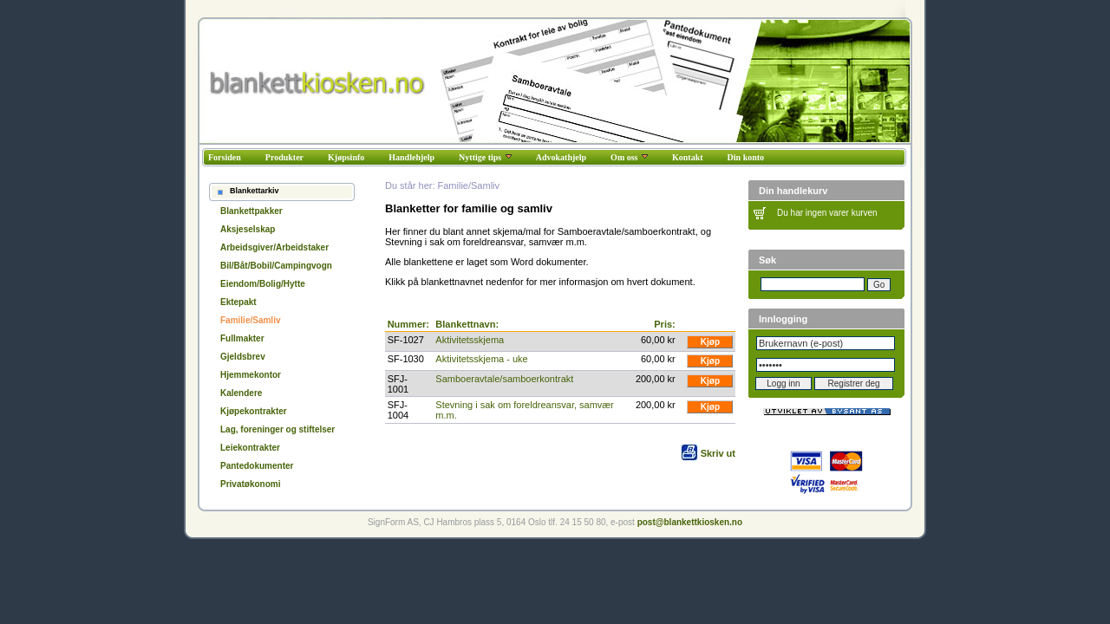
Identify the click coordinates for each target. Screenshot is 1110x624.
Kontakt (687, 157)
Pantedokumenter (256, 466)
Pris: (664, 324)
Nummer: (408, 324)
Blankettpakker (251, 211)
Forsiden (224, 157)
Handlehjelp (411, 157)
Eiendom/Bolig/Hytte (262, 284)
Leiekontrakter (250, 447)
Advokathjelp (561, 157)
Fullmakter (242, 338)
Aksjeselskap (247, 229)
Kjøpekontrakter (253, 411)
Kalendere (241, 393)
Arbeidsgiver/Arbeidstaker (274, 247)
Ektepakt (238, 302)
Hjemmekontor (250, 375)
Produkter (284, 157)
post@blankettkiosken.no (689, 522)
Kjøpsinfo (346, 157)
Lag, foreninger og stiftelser (277, 429)
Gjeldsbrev (242, 356)
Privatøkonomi (250, 484)
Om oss (629, 157)
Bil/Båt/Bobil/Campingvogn (276, 265)
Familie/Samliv (250, 320)
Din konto (746, 157)
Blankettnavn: (467, 324)
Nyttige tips (485, 157)
